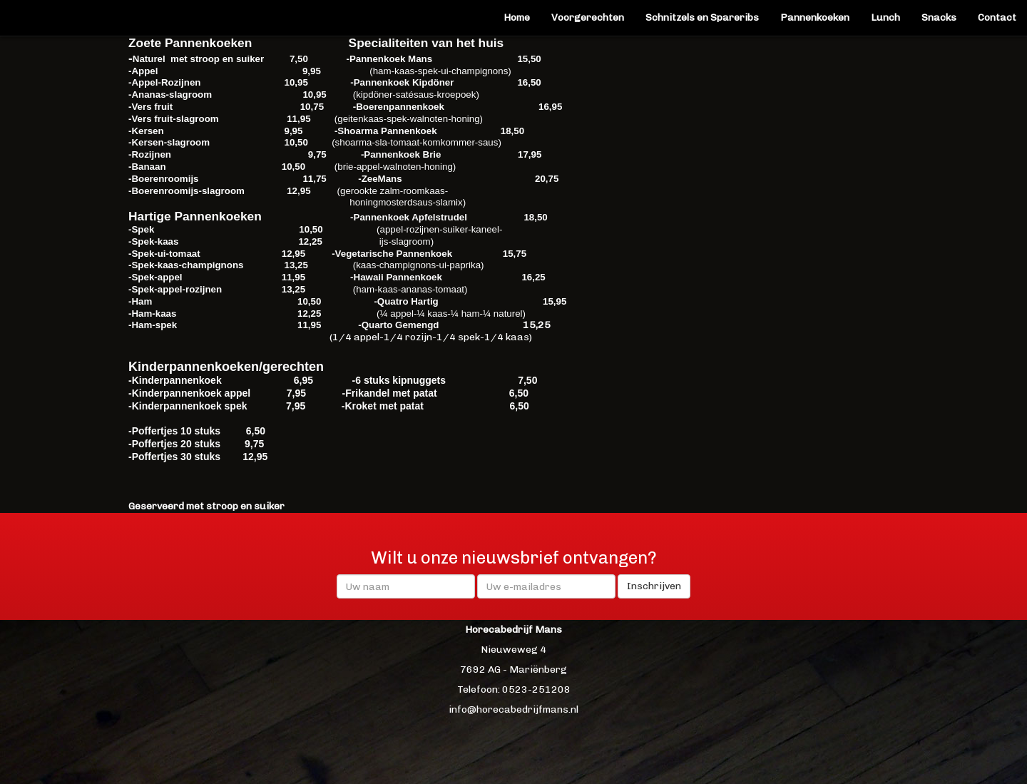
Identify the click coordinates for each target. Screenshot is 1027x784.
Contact (997, 17)
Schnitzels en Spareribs (702, 17)
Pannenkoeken (820, 17)
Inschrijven (654, 586)
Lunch (885, 17)
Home (517, 17)
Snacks (938, 17)
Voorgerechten (587, 17)
